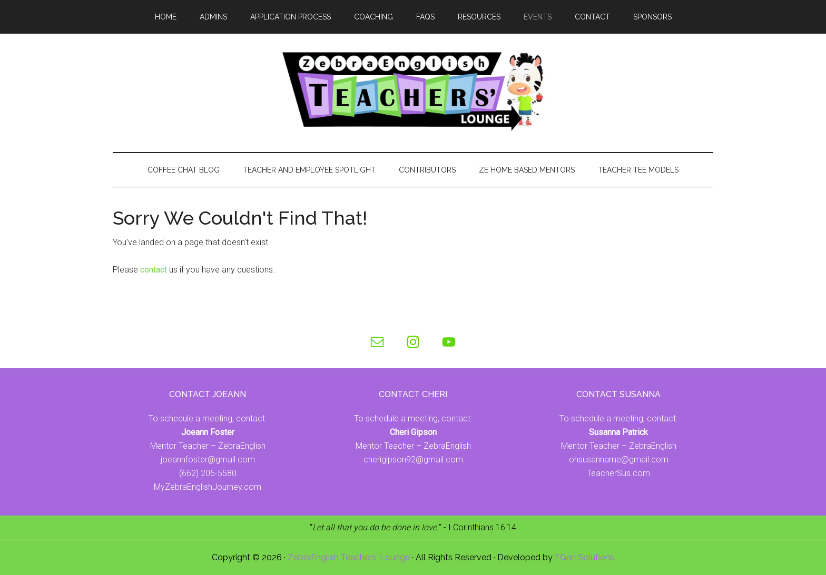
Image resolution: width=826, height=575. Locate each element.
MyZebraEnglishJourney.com (207, 487)
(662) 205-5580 (208, 473)
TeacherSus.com (618, 473)
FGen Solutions (584, 557)
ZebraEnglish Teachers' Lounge (349, 557)
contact (153, 270)
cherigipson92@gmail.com (413, 460)
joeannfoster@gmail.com (208, 460)
